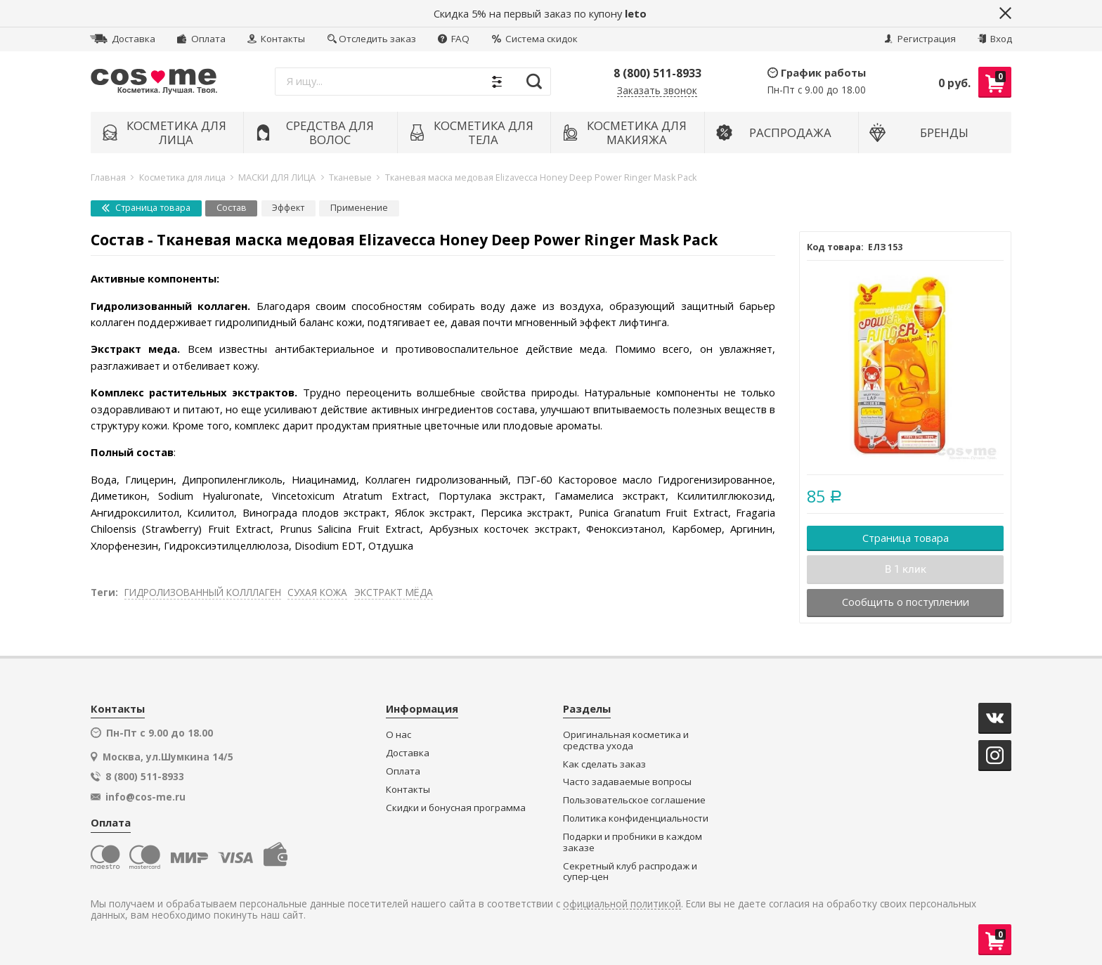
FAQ (453, 38)
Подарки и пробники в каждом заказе (632, 842)
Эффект (288, 208)
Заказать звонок (657, 91)
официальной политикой (622, 904)
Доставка (122, 38)
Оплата (201, 38)
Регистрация (920, 38)
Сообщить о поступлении (905, 602)
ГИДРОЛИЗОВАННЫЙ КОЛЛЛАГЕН (202, 592)
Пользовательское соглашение (634, 800)
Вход (995, 38)
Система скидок (535, 38)
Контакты (276, 38)
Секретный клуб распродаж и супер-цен (630, 872)
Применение (359, 208)
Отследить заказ (372, 38)
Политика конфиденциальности (635, 818)
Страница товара (146, 208)
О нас (398, 735)
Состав (231, 208)
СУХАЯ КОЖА (317, 592)
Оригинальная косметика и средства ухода (626, 740)
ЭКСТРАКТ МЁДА (393, 592)
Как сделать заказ (604, 764)
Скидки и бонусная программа (456, 808)
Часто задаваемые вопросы (627, 782)
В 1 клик (905, 569)
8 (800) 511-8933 (657, 73)
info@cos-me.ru (145, 797)
